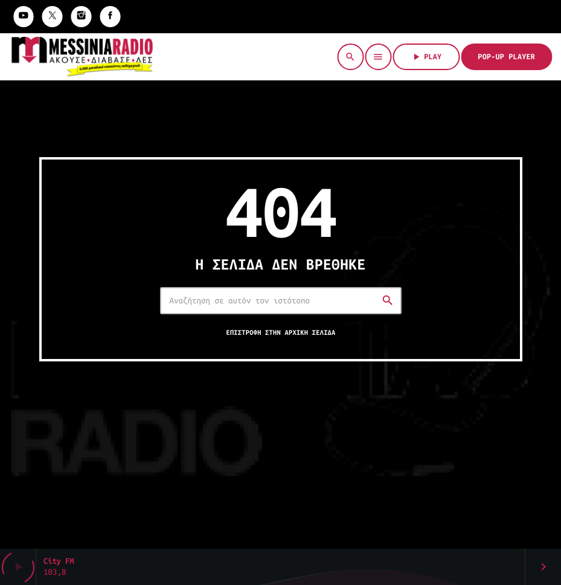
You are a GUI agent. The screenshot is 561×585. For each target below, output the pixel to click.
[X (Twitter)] (52, 16)
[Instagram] (81, 16)
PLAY (426, 56)
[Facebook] (110, 16)
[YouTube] (23, 16)
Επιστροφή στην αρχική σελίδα (280, 333)
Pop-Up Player (506, 57)
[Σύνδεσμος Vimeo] (82, 57)
